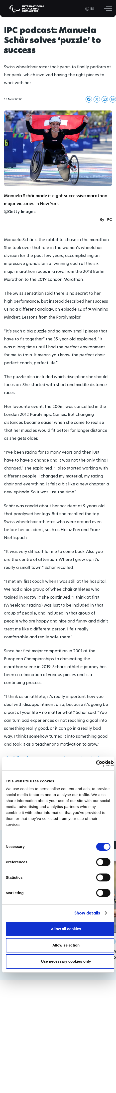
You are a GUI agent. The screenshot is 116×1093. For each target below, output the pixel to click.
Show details (87, 913)
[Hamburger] (108, 8)
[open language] (89, 9)
